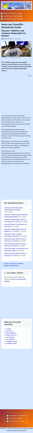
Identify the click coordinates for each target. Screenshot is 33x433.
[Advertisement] (16, 95)
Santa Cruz (9, 331)
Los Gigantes (10, 337)
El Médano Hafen (11, 343)
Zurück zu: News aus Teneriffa (13, 263)
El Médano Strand (11, 341)
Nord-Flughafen (11, 333)
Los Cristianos (10, 339)
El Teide (8, 329)
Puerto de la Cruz (11, 335)
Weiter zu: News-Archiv (11, 265)
